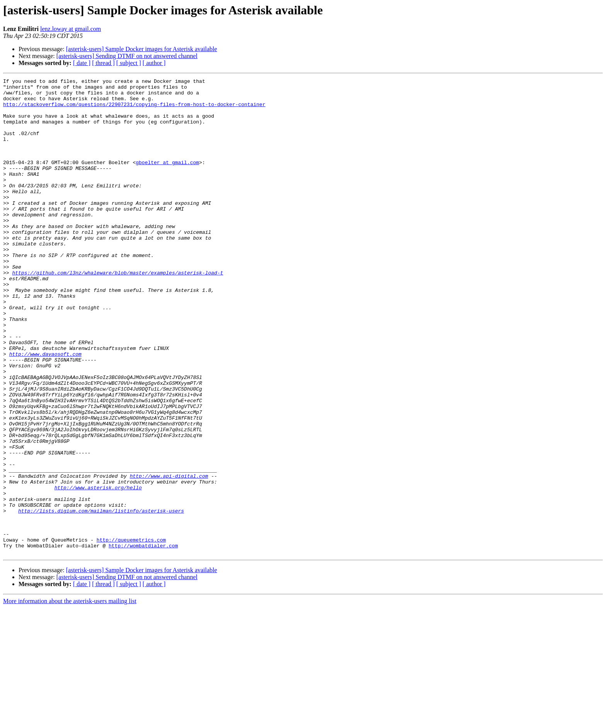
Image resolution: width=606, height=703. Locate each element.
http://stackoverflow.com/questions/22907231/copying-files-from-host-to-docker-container (134, 109)
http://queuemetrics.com (131, 632)
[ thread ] (103, 63)
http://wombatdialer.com (143, 639)
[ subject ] (128, 63)
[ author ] (154, 63)
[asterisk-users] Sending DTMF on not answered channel (126, 56)
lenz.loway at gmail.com (70, 29)
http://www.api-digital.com (169, 555)
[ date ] (81, 63)
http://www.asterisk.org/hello (98, 569)
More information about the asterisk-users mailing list (69, 696)
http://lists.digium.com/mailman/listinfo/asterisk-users (101, 597)
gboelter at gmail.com (167, 179)
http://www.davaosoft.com (45, 409)
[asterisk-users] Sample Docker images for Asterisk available (141, 49)
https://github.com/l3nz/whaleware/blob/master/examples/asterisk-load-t (117, 312)
